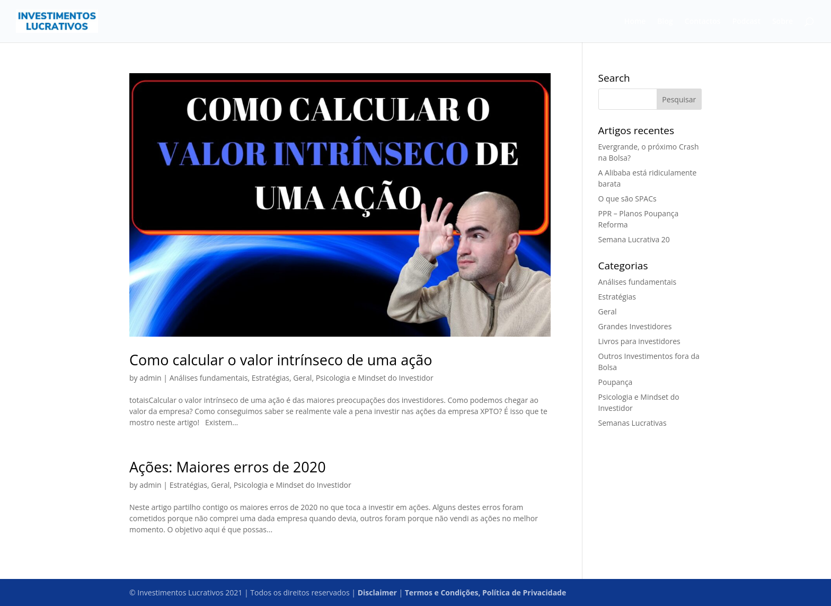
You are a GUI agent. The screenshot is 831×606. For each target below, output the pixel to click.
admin (150, 378)
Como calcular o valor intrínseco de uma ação (280, 360)
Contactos (703, 21)
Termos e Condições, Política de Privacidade (485, 592)
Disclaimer (377, 592)
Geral (302, 378)
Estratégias (270, 378)
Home (635, 21)
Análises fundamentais (209, 378)
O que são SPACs (627, 199)
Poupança (615, 382)
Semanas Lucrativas (632, 423)
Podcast (746, 21)
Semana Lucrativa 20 (634, 239)
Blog (665, 21)
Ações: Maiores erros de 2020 (227, 467)
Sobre (782, 21)
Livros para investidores (639, 341)
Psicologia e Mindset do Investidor (375, 378)
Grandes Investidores (635, 326)
